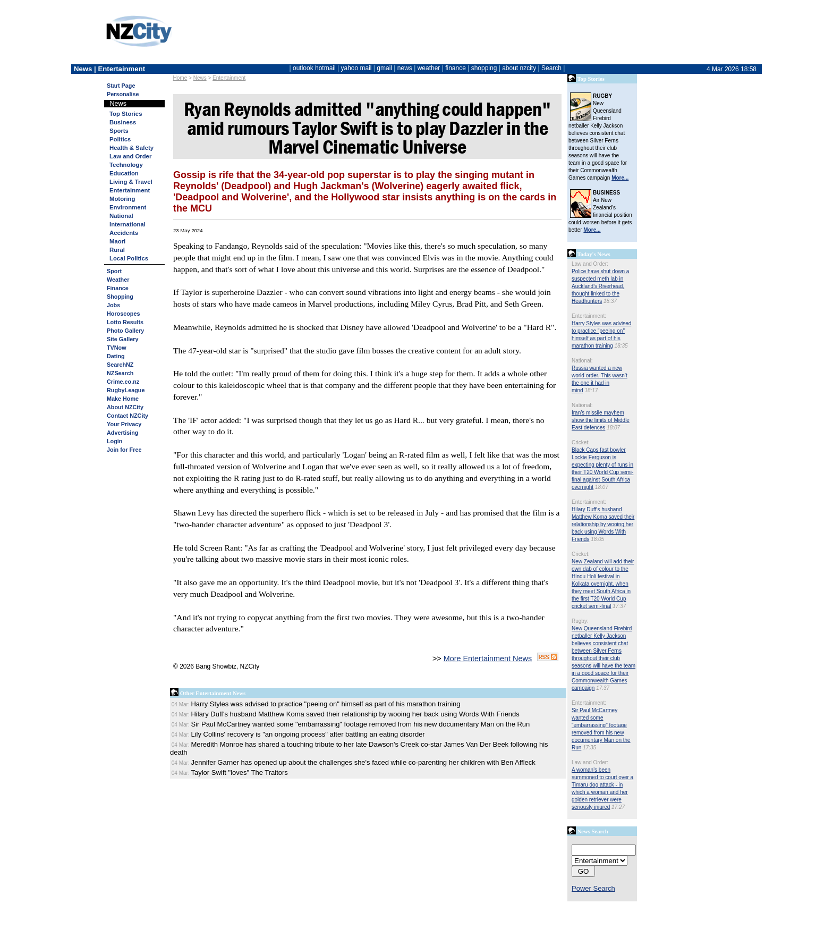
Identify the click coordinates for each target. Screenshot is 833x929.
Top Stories (125, 114)
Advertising (122, 432)
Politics (120, 139)
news (404, 68)
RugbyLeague (125, 390)
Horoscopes (123, 313)
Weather (118, 279)
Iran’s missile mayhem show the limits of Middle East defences (601, 420)
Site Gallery (122, 339)
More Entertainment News (488, 658)
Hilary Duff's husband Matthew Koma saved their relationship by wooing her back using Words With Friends (603, 524)
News (200, 78)
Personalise (123, 94)
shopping (484, 68)
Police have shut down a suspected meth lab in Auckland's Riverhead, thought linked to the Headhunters (600, 286)
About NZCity (125, 407)
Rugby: (580, 621)
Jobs (113, 305)
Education (124, 173)
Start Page (121, 85)
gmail (384, 68)
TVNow (116, 347)
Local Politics (128, 258)
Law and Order (130, 156)
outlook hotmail (314, 68)
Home (180, 78)
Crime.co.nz (123, 381)
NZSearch (120, 373)
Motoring (122, 199)
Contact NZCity (127, 415)
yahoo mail (356, 68)
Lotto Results (125, 322)
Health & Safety (131, 148)
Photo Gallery (125, 330)
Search (551, 68)
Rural (117, 250)
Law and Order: (590, 264)
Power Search (593, 888)
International (127, 224)
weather (429, 68)
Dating (116, 356)
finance (455, 68)
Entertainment (228, 78)
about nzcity (519, 68)
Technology (126, 165)
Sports (119, 131)
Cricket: (581, 442)
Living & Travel (130, 182)
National (121, 216)
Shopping (120, 296)
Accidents (123, 233)
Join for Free (124, 449)
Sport (114, 271)
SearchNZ (120, 364)
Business (122, 122)
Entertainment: (589, 316)
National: (582, 361)
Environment (127, 207)
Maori (117, 241)
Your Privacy (124, 424)
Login (114, 441)
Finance (118, 288)
